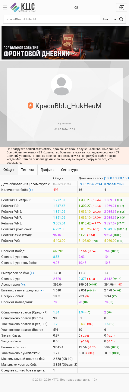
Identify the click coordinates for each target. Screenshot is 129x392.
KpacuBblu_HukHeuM (68, 106)
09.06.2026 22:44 (90, 184)
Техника (27, 170)
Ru (75, 7)
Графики (47, 170)
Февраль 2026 (114, 184)
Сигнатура (69, 170)
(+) (31, 190)
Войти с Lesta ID (121, 7)
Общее (9, 170)
